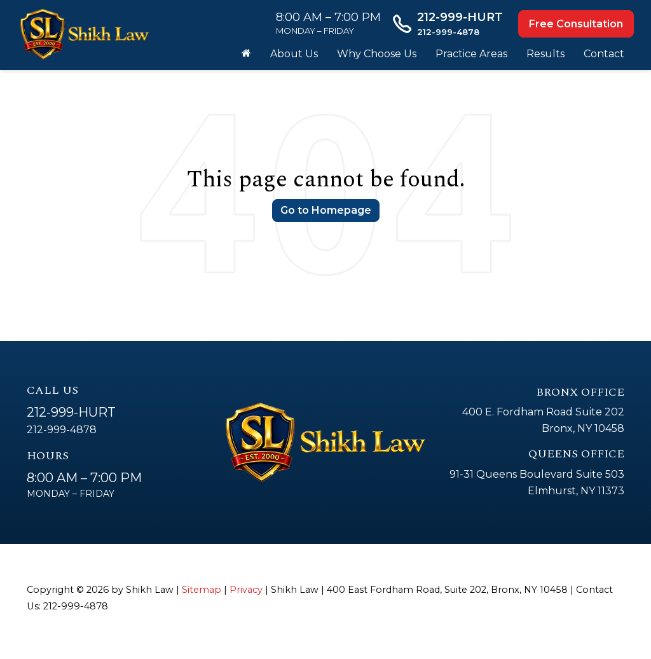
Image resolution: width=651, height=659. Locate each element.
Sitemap (201, 589)
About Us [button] (294, 54)
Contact (604, 54)
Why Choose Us (376, 54)
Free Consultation (576, 24)
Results (545, 54)
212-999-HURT (71, 412)
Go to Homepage (325, 210)
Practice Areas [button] (471, 54)
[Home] (246, 54)
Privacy (246, 589)
